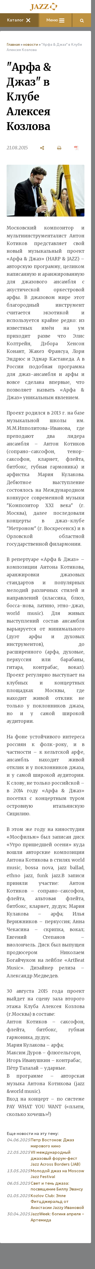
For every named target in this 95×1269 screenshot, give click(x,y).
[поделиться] (42, 148)
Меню (55, 19)
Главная (13, 44)
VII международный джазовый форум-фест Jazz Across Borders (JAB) (55, 1158)
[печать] (59, 148)
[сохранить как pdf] (76, 148)
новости (30, 44)
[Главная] (45, 7)
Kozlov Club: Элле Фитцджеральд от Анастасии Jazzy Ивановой (57, 1201)
